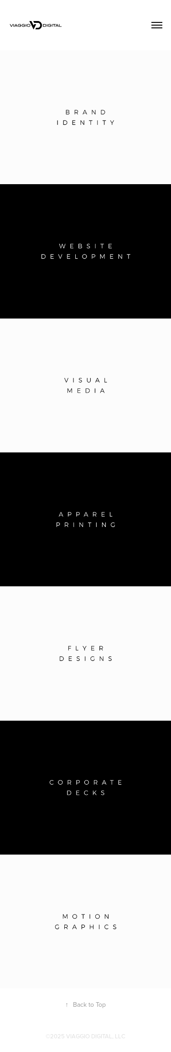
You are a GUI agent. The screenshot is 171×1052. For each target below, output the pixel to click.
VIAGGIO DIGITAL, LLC (95, 1036)
